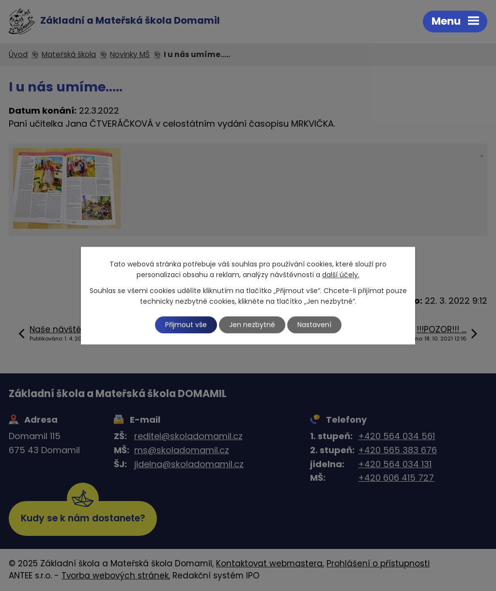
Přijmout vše (186, 324)
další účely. (340, 275)
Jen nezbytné (252, 324)
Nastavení (314, 324)
